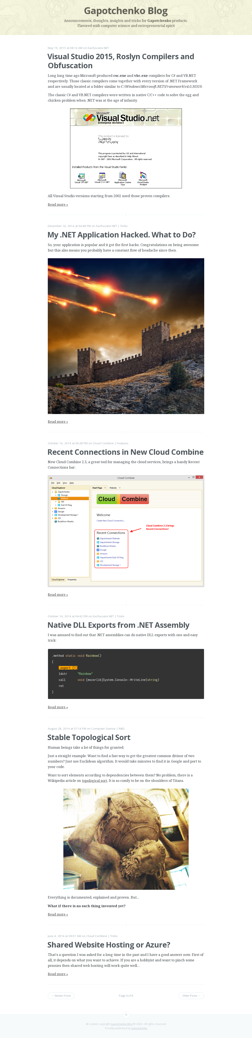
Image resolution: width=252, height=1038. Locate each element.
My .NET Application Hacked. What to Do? (121, 234)
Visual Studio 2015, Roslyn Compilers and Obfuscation (120, 61)
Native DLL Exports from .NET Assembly (118, 625)
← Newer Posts (61, 995)
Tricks (124, 226)
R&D (122, 728)
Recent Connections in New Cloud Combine (125, 452)
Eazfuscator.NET (98, 48)
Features (122, 443)
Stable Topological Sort (88, 737)
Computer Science (103, 728)
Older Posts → (191, 995)
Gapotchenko (159, 20)
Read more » (58, 204)
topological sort (94, 780)
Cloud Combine (103, 443)
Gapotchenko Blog (126, 10)
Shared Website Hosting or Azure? (108, 945)
